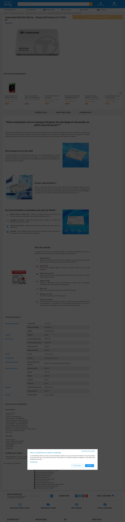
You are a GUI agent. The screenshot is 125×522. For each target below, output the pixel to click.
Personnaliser (77, 465)
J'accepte (89, 465)
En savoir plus (34, 462)
